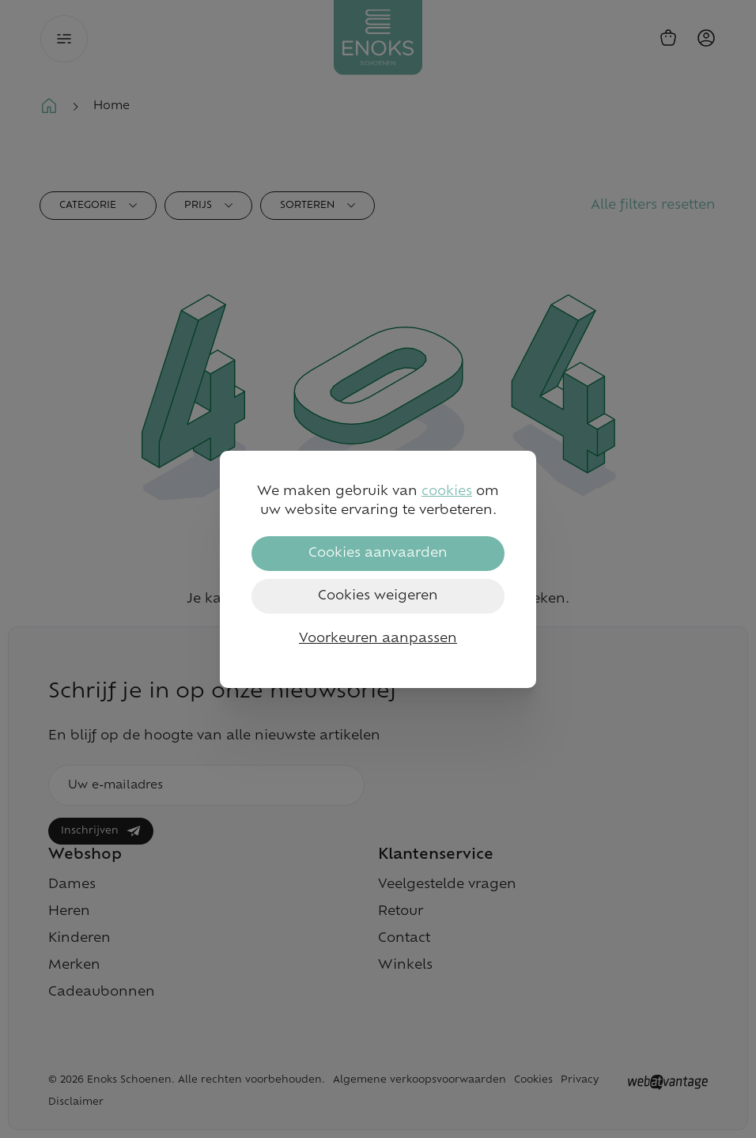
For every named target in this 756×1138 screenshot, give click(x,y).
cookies (446, 492)
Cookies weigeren (378, 596)
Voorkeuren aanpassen (378, 639)
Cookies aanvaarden (378, 553)
